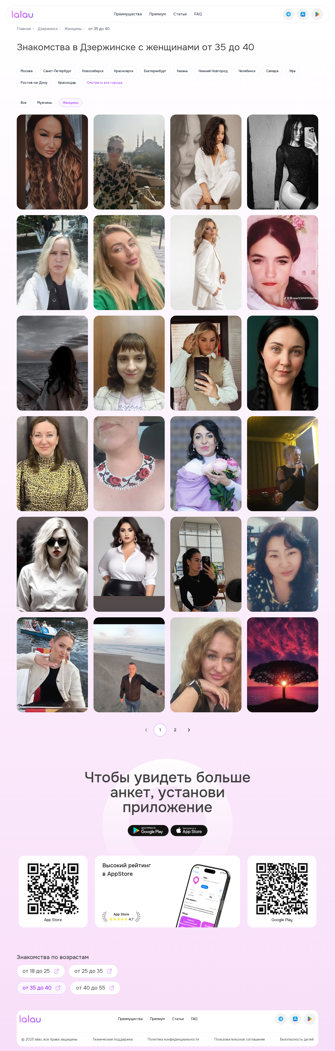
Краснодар (67, 83)
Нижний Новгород (213, 71)
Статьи (180, 14)
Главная (24, 28)
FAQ (198, 14)
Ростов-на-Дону (34, 83)
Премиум (157, 14)
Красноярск (123, 71)
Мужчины (44, 103)
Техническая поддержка (113, 1039)
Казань (182, 71)
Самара (272, 71)
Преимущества (128, 14)
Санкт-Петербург (57, 71)
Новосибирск (93, 71)
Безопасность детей (297, 1039)
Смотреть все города (104, 83)
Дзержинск (48, 28)
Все (24, 103)
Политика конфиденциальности (173, 1039)
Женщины (73, 28)
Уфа (292, 71)
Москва (27, 71)
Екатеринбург (155, 71)
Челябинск (246, 71)
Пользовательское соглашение (239, 1039)
